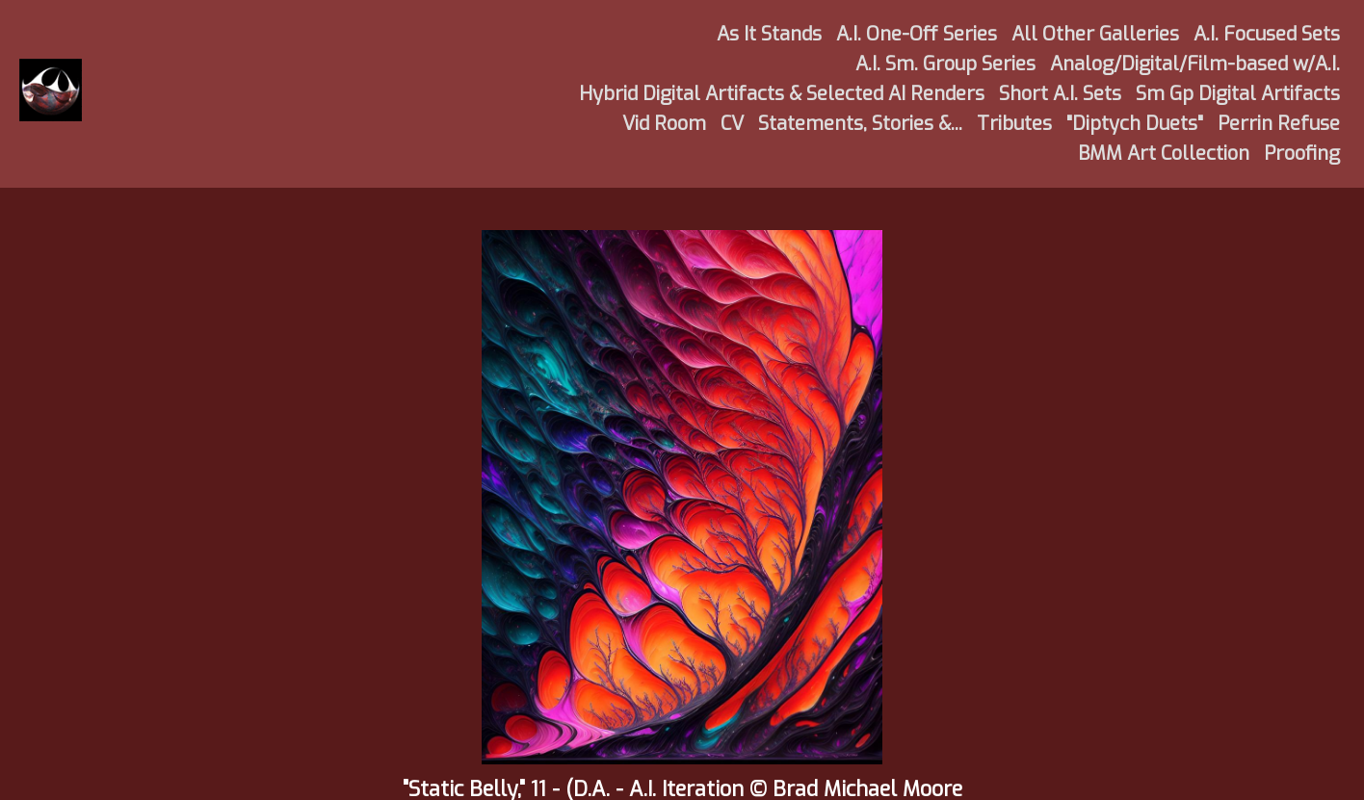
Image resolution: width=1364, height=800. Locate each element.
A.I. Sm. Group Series (945, 64)
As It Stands (769, 34)
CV (732, 124)
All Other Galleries (1095, 34)
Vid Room (664, 124)
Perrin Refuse (1279, 124)
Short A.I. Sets (1060, 94)
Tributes (1014, 124)
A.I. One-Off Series (916, 34)
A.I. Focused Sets (1267, 34)
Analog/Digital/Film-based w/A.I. (1195, 64)
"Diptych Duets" (1134, 124)
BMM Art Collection (1163, 154)
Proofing (1302, 154)
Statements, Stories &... (860, 124)
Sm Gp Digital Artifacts (1238, 94)
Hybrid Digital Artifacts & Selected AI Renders (781, 94)
